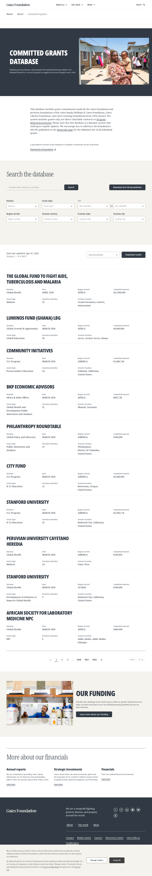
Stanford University (28, 502)
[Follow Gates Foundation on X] (115, 810)
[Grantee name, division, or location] (34, 187)
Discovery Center (115, 837)
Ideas (96, 824)
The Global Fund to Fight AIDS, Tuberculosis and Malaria (37, 279)
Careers (98, 837)
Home (10, 14)
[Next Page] (101, 659)
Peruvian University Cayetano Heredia (38, 541)
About (20, 14)
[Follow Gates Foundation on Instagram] (133, 810)
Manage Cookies (96, 860)
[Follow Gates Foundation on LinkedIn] (127, 810)
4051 (87, 659)
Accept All (117, 860)
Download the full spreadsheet (127, 187)
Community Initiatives (30, 350)
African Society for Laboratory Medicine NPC (39, 615)
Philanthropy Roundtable (34, 426)
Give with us (133, 837)
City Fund (16, 466)
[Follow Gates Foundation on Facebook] (121, 810)
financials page (65, 129)
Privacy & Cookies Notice (50, 867)
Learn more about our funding (94, 714)
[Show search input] (140, 5)
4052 (94, 659)
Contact (70, 837)
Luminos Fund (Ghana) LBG (34, 318)
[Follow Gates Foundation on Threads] (115, 815)
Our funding (95, 693)
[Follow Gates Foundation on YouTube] (138, 810)
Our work (83, 824)
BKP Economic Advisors (30, 386)
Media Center (84, 837)
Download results (132, 255)
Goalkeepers (72, 843)
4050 (79, 659)
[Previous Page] (50, 659)
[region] (76, 860)
